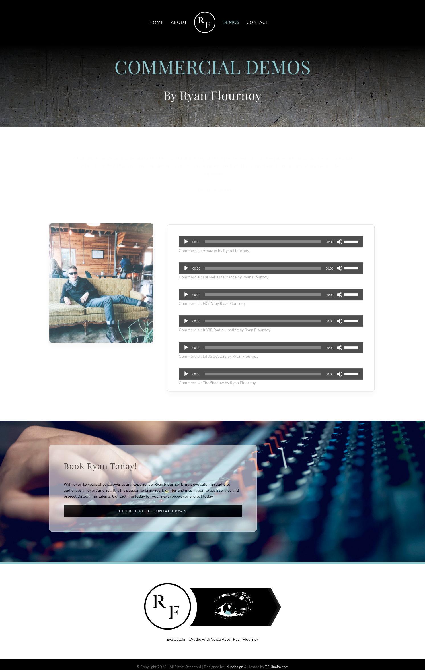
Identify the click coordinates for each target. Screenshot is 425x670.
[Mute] (339, 244)
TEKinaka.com (277, 667)
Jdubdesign (234, 667)
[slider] (263, 244)
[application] (271, 244)
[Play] (186, 244)
